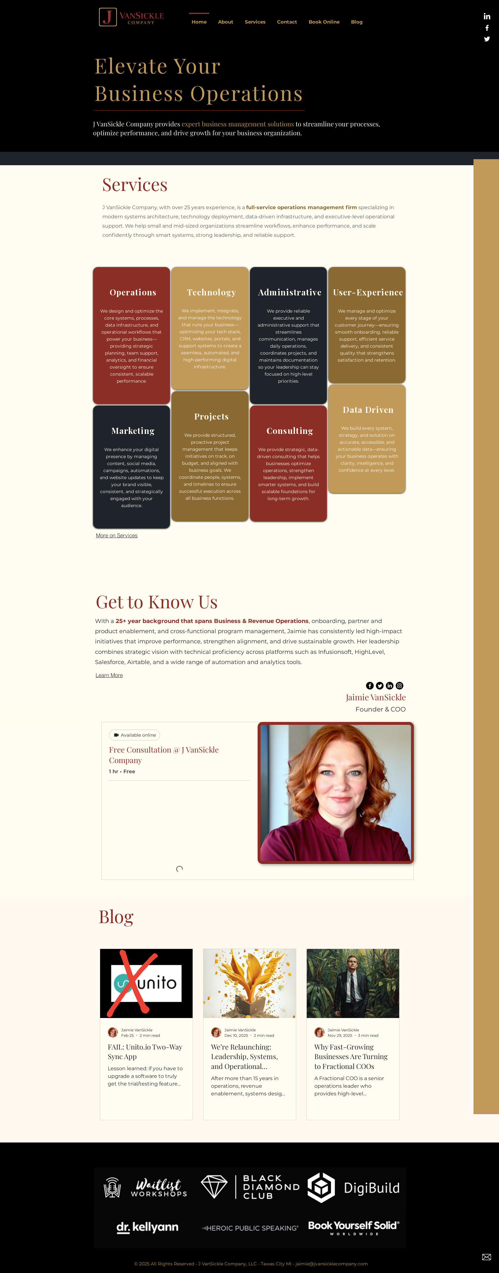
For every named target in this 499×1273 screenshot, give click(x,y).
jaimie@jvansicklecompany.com (332, 1264)
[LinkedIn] (487, 17)
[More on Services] (117, 535)
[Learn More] (119, 675)
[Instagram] (399, 686)
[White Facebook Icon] (487, 28)
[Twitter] (380, 686)
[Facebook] (370, 686)
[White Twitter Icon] (487, 39)
